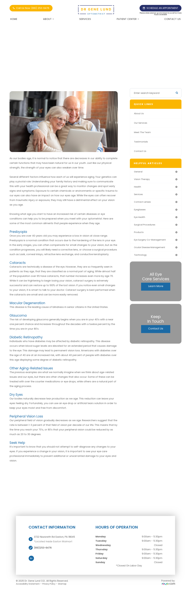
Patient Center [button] (128, 19)
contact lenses (143, 203)
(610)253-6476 (43, 547)
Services (85, 19)
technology (141, 257)
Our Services (141, 123)
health (138, 187)
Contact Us (172, 19)
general (138, 171)
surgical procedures (146, 226)
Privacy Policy (53, 583)
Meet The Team (143, 132)
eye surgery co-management (151, 242)
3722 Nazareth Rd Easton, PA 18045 (54, 536)
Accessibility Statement (29, 583)
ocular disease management (151, 250)
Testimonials (141, 141)
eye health (140, 218)
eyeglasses (140, 211)
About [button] (48, 19)
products (139, 234)
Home (13, 19)
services (139, 195)
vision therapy (142, 179)
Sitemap (69, 583)
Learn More (155, 289)
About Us (139, 113)
